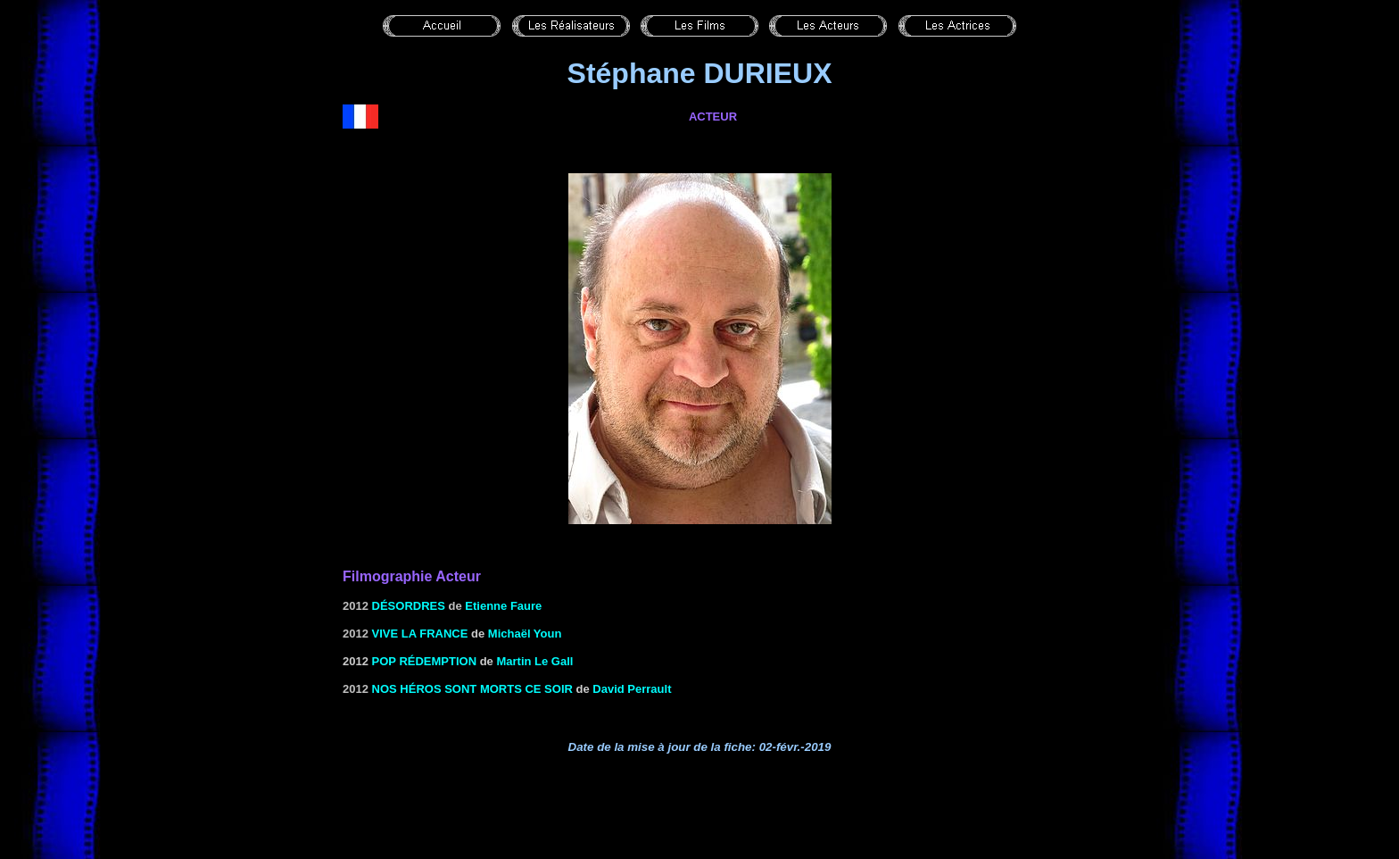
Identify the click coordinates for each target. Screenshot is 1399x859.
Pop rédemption (424, 661)
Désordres (408, 606)
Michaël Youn (525, 633)
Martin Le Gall (534, 661)
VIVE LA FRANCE (420, 633)
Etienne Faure (503, 606)
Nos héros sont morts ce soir (472, 689)
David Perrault (631, 689)
